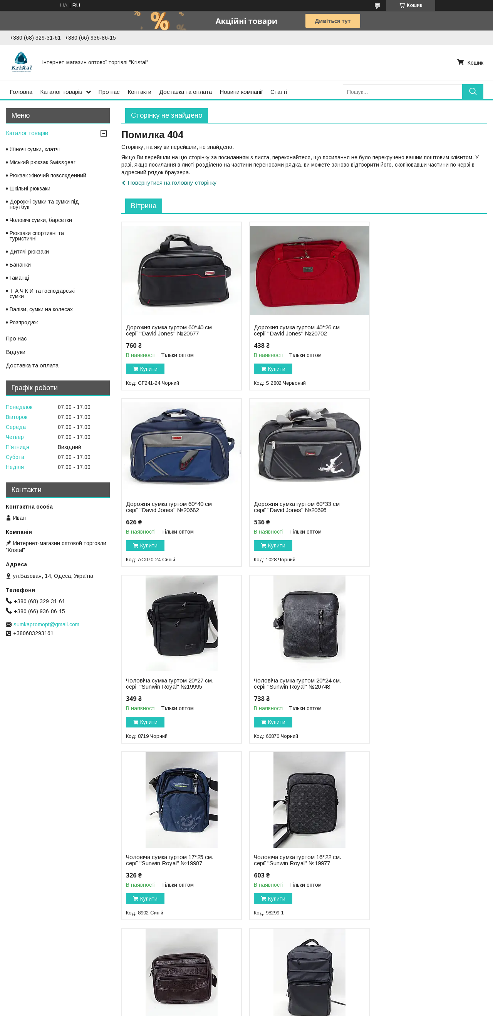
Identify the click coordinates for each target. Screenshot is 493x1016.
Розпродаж (24, 322)
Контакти (139, 91)
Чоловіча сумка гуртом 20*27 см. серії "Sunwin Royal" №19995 (294, 507)
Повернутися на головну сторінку (172, 182)
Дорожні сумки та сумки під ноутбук (44, 204)
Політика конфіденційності (326, 1008)
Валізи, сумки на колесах (41, 309)
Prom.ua (283, 1001)
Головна (21, 91)
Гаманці (19, 278)
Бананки (20, 265)
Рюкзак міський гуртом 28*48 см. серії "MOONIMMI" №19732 (169, 860)
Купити (149, 369)
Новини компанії (241, 91)
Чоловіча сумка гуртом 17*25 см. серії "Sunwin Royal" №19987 (169, 683)
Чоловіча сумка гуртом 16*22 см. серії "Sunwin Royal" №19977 (294, 683)
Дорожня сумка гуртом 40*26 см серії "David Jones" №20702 (293, 330)
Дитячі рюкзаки (29, 252)
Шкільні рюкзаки (30, 188)
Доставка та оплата (185, 91)
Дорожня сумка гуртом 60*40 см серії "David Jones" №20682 (418, 330)
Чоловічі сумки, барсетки (41, 220)
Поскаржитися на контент (266, 1008)
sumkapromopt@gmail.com (46, 624)
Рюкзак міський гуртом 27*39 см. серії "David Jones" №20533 (418, 860)
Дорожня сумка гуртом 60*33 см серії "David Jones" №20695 (169, 507)
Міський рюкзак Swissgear (42, 162)
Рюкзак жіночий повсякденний (48, 175)
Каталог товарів (61, 91)
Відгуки (15, 352)
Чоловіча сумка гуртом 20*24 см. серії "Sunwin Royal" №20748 (418, 507)
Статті (278, 91)
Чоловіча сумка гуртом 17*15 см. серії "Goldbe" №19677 (418, 683)
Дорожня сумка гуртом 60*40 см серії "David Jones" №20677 (169, 330)
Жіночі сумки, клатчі (35, 149)
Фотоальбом (23, 974)
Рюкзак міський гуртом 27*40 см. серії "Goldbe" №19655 (293, 860)
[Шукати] (472, 91)
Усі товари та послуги (454, 931)
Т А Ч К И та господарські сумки (42, 293)
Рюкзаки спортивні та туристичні (37, 236)
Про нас (109, 91)
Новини (261, 974)
